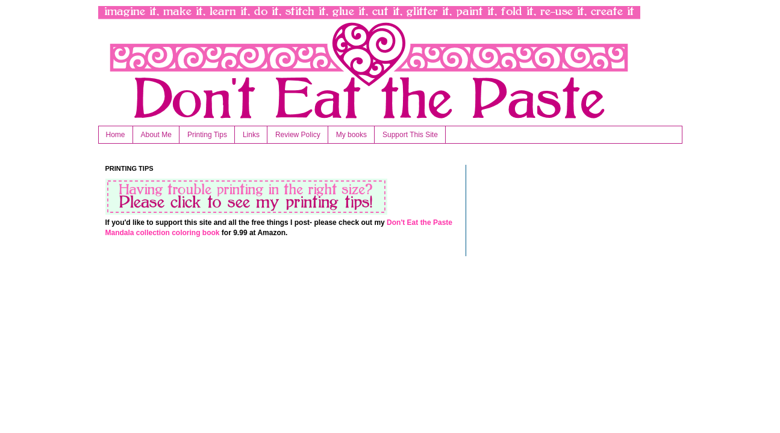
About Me (156, 135)
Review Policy (297, 135)
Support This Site (410, 135)
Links (251, 135)
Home (115, 135)
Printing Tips (207, 135)
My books (351, 135)
